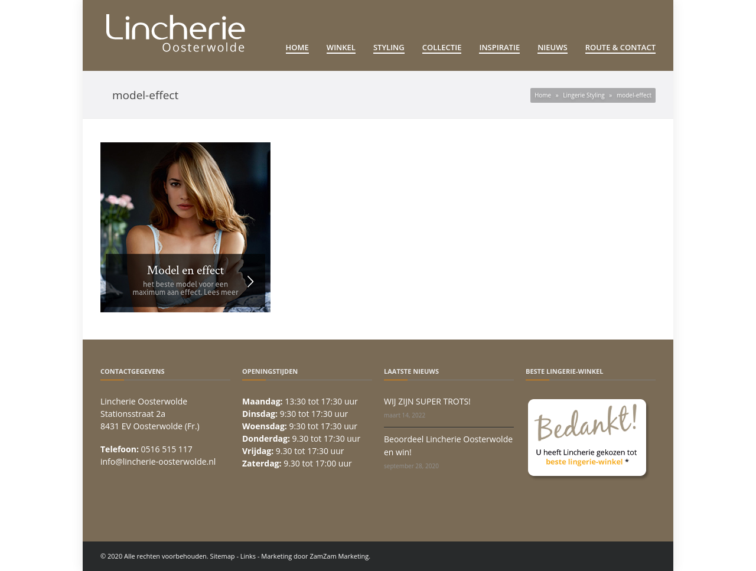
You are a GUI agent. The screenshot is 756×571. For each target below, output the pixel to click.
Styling (389, 47)
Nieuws (552, 47)
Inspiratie (499, 47)
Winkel (341, 47)
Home (297, 47)
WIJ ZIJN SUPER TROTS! (427, 401)
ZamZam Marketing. (339, 556)
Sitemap (222, 556)
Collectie (442, 47)
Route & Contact (620, 47)
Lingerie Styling (583, 95)
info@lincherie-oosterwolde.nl (158, 461)
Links (248, 556)
